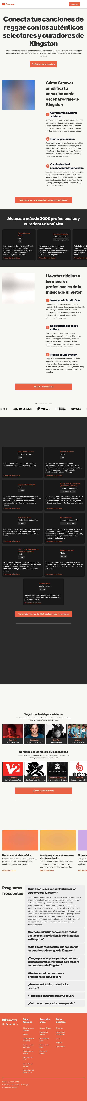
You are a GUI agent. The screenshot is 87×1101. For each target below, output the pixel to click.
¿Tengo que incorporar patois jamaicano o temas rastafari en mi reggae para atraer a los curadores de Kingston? (55, 961)
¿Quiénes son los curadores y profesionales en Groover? (55, 974)
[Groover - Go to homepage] (12, 1020)
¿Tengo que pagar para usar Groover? (55, 995)
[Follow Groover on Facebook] (7, 1024)
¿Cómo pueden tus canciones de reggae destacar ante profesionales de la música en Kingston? (55, 935)
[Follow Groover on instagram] (3, 1024)
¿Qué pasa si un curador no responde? (55, 1003)
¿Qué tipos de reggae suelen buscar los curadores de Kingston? (55, 890)
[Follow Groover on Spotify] (14, 1024)
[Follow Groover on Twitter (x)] (18, 1024)
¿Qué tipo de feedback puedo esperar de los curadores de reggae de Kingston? (55, 948)
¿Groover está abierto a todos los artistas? (55, 986)
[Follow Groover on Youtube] (10, 1024)
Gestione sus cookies (9, 1088)
